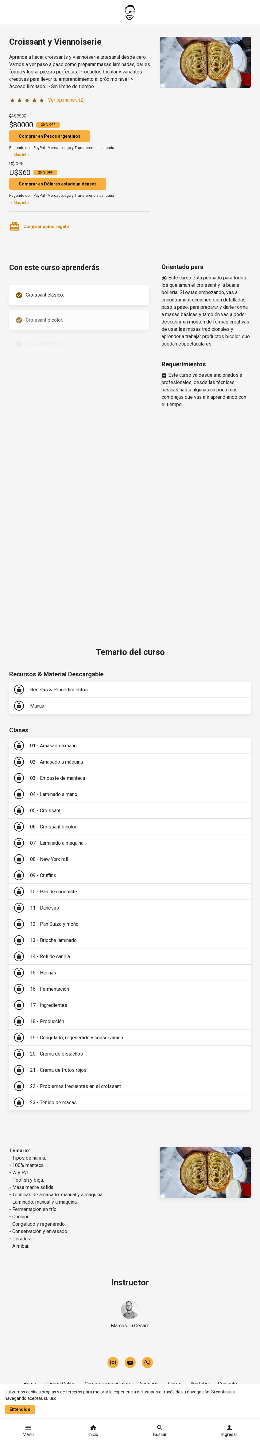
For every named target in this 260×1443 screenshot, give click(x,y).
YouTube (200, 1384)
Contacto (227, 1384)
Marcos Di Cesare (130, 1326)
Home (29, 1384)
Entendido (20, 1409)
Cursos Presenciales (107, 1384)
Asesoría (148, 1384)
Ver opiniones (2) (66, 100)
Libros (174, 1384)
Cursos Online (60, 1384)
